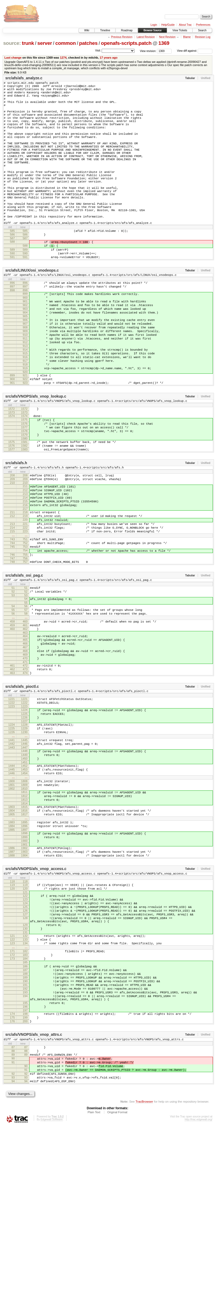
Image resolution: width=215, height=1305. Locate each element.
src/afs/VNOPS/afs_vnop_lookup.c (35, 461)
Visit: (98, 50)
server (44, 43)
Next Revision (167, 37)
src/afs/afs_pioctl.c (22, 796)
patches (88, 43)
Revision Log (202, 37)
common (65, 43)
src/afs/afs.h (16, 537)
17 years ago (108, 57)
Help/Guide (168, 24)
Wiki (86, 30)
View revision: (148, 50)
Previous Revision (121, 37)
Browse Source (152, 30)
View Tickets (179, 30)
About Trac (185, 24)
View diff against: (194, 50)
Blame (187, 37)
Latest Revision (146, 37)
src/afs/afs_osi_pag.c (24, 667)
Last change (13, 57)
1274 (63, 57)
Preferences (203, 24)
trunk (28, 43)
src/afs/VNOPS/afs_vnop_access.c (36, 1008)
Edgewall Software (51, 1297)
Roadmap (127, 30)
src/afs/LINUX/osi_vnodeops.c (32, 312)
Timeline (105, 30)
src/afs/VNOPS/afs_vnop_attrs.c (33, 1203)
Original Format (117, 1290)
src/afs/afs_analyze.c (23, 78)
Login (154, 24)
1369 (163, 43)
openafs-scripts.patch (126, 43)
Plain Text (94, 1290)
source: (12, 43)
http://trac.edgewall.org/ (198, 1297)
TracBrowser (144, 1279)
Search (202, 30)
